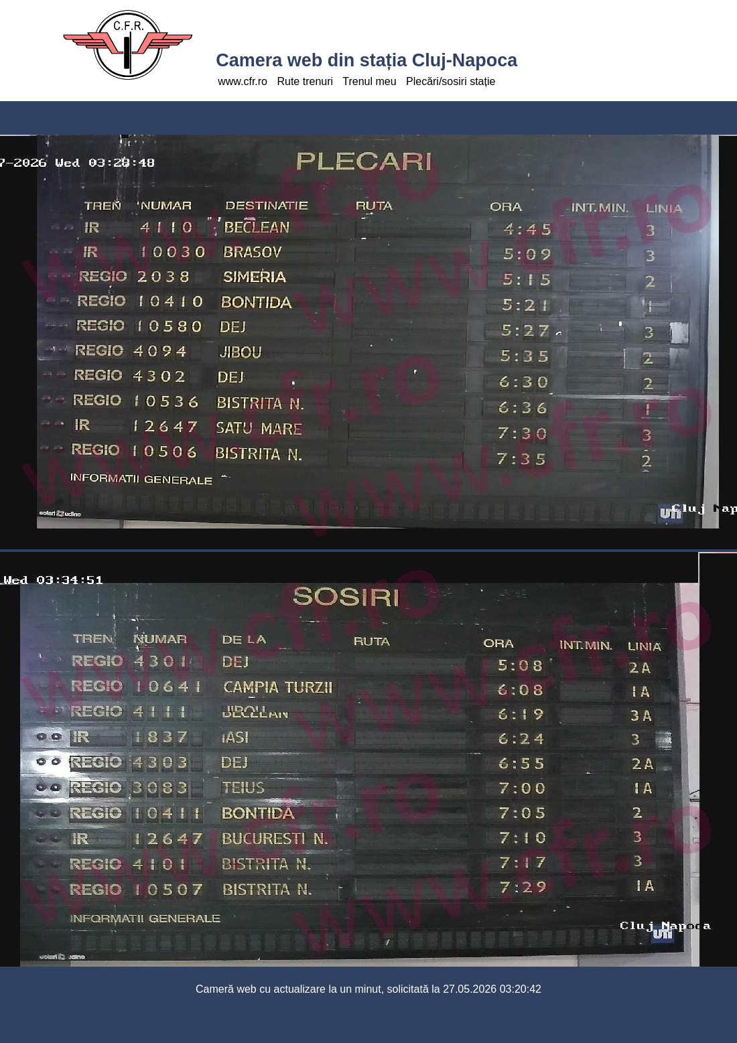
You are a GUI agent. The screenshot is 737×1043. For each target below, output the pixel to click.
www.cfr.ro (242, 81)
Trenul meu (369, 81)
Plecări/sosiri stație (450, 81)
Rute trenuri (305, 81)
